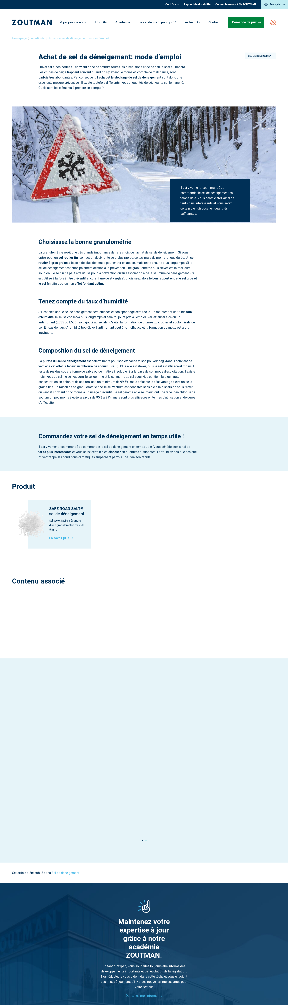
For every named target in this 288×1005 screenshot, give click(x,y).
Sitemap (179, 938)
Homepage (19, 38)
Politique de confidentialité (166, 987)
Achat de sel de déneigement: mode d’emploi (79, 38)
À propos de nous (73, 22)
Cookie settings (197, 987)
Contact (214, 22)
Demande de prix (246, 22)
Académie (122, 22)
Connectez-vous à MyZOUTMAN (235, 4)
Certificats (172, 4)
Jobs (176, 933)
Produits (100, 22)
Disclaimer (138, 987)
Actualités (192, 22)
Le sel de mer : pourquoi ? (157, 22)
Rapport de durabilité (197, 4)
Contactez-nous (92, 933)
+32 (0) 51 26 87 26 (94, 923)
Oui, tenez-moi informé (142, 880)
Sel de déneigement (260, 56)
